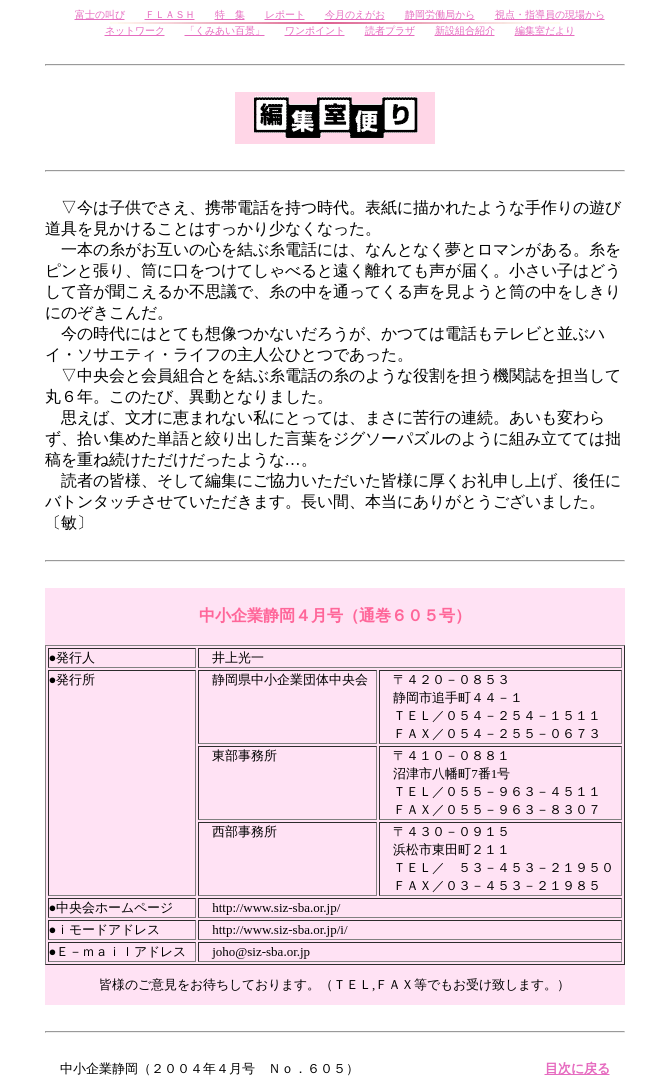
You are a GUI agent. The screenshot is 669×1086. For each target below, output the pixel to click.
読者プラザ (390, 30)
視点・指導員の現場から (550, 14)
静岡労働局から (440, 14)
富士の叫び (100, 14)
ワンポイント (315, 30)
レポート (285, 14)
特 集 (230, 14)
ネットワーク (135, 30)
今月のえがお (355, 14)
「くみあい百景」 (225, 30)
